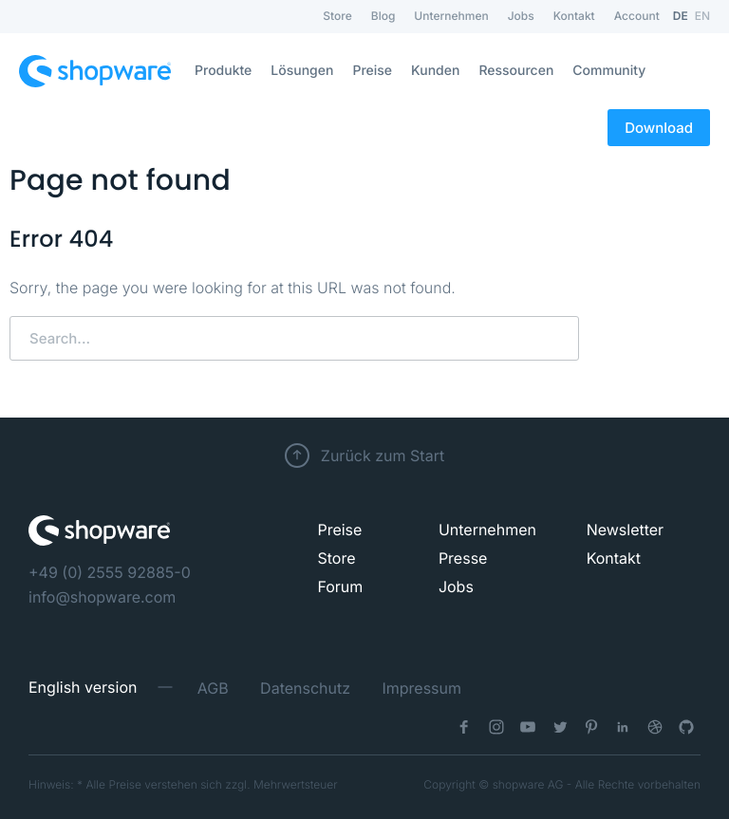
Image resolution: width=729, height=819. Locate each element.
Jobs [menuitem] (521, 16)
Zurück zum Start (382, 455)
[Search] (294, 338)
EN (702, 16)
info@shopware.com (102, 596)
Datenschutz (305, 688)
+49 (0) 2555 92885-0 (109, 572)
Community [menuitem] (608, 71)
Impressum (421, 688)
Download (659, 128)
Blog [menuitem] (383, 16)
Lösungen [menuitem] (302, 71)
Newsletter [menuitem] (625, 529)
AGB (213, 688)
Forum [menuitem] (340, 586)
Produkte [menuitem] (223, 71)
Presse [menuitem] (463, 558)
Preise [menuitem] (372, 71)
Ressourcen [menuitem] (515, 71)
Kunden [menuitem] (435, 71)
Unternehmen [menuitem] (451, 16)
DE (680, 16)
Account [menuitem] (637, 16)
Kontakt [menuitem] (574, 16)
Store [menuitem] (337, 16)
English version (82, 687)
